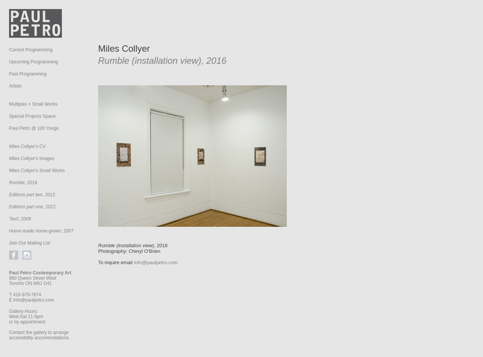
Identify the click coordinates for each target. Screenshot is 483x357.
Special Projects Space (32, 116)
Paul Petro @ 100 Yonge (34, 128)
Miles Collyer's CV (27, 146)
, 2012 (32, 194)
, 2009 (20, 219)
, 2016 (23, 182)
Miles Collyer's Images (31, 158)
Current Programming (30, 49)
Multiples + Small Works (33, 104)
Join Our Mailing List (29, 243)
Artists (15, 86)
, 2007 (41, 231)
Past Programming (27, 74)
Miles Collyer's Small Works (37, 170)
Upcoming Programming (33, 62)
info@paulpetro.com (33, 300)
